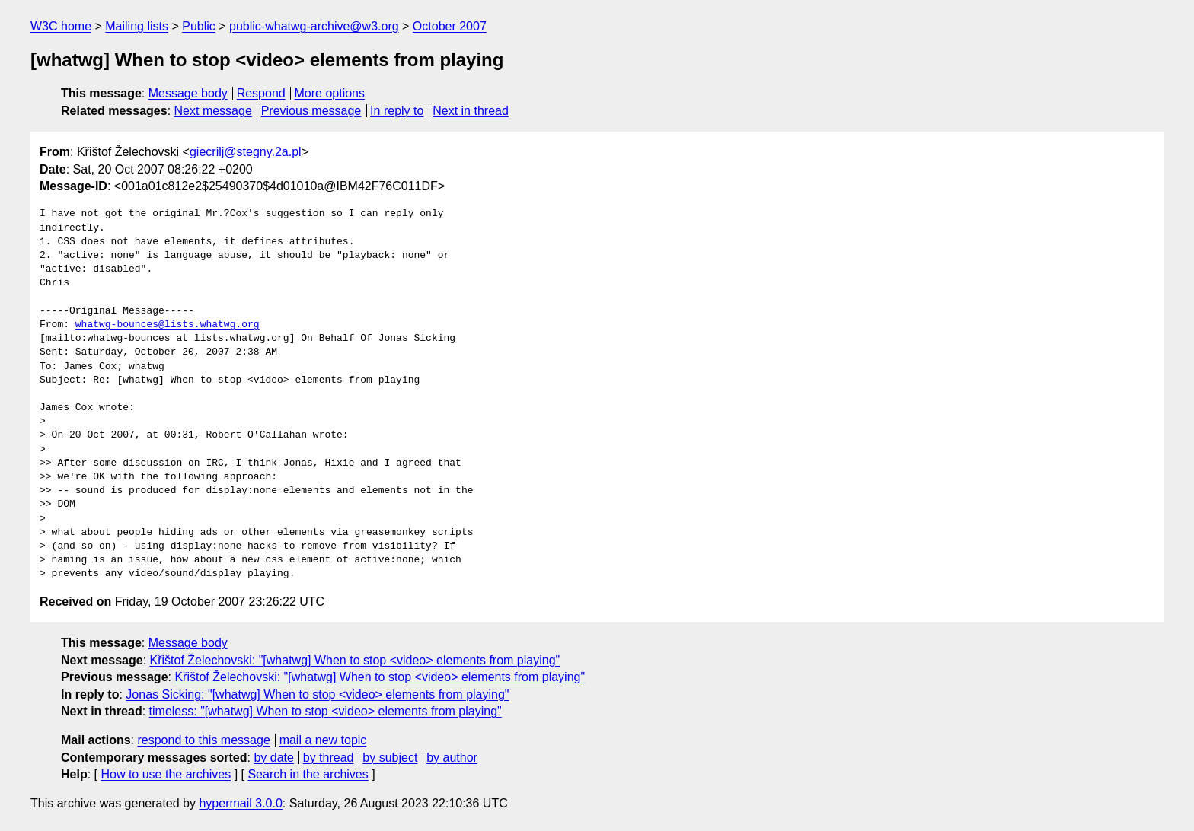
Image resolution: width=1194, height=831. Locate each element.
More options (330, 93)
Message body (188, 93)
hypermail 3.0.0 (240, 803)
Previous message (311, 110)
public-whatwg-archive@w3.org (314, 26)
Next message (213, 110)
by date (273, 757)
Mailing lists (136, 26)
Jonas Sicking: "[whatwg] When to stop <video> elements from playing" (317, 694)
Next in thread (471, 110)
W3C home (60, 26)
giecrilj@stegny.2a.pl (246, 151)
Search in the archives (307, 774)
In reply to (396, 110)
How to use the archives (166, 774)
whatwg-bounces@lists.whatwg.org (167, 325)
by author (451, 757)
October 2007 (450, 26)
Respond (261, 93)
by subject (389, 757)
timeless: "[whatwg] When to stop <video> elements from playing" (325, 711)
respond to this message (203, 740)
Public (198, 26)
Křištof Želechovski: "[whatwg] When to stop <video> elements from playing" (355, 660)
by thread (328, 757)
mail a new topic (323, 740)
